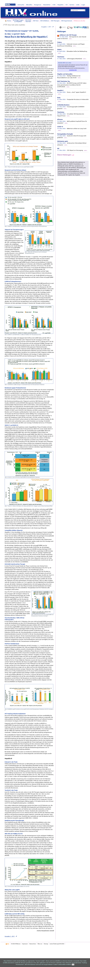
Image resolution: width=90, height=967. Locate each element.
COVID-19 (60, 126)
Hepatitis (60, 4)
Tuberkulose (60, 56)
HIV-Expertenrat (66, 21)
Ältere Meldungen (66, 155)
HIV (58, 148)
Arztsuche (21, 4)
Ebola (58, 97)
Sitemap (46, 943)
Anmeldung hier (73, 70)
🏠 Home (8, 21)
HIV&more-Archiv (79, 21)
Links (77, 4)
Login (83, 4)
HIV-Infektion (44, 21)
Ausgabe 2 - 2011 (46, 26)
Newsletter (46, 4)
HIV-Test (35, 21)
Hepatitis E (60, 90)
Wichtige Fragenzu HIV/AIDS (18, 20)
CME (53, 4)
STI (66, 4)
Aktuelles (29, 4)
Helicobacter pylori (62, 141)
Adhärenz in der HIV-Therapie (68, 35)
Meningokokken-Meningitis (65, 134)
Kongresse (37, 4)
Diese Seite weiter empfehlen (14, 25)
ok (73, 964)
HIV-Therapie (55, 21)
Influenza (60, 119)
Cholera (59, 42)
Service (71, 4)
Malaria (59, 49)
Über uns (40, 943)
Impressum (25, 943)
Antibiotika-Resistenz (63, 105)
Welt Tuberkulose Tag (63, 81)
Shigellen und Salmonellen (64, 74)
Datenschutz (32, 943)
